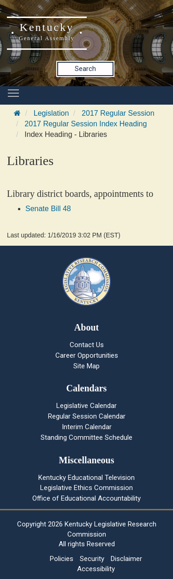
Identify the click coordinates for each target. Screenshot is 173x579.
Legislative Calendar (86, 406)
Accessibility (96, 569)
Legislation (51, 113)
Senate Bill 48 (48, 209)
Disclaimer (126, 559)
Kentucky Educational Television (86, 477)
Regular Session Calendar (86, 416)
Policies (61, 559)
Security (92, 559)
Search (85, 69)
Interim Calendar (87, 427)
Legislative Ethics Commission (86, 488)
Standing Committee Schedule (86, 437)
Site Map (86, 366)
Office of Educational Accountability (86, 498)
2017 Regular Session (118, 113)
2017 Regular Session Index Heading (85, 124)
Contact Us (87, 345)
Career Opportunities (86, 355)
